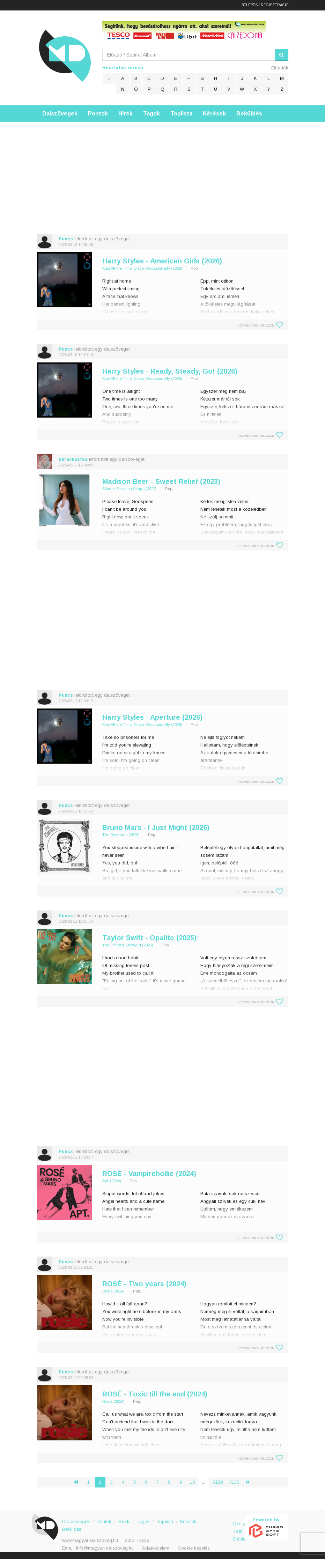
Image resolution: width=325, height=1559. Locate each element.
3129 (218, 1482)
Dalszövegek (59, 114)
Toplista (181, 114)
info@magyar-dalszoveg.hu (105, 1548)
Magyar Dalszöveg (65, 55)
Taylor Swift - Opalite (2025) (149, 938)
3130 (234, 1482)
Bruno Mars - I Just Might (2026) (155, 827)
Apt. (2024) (111, 1181)
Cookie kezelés (194, 1548)
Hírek (125, 114)
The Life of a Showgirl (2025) (127, 945)
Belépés (250, 5)
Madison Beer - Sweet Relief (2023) (161, 481)
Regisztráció (274, 5)
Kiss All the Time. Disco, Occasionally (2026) (142, 268)
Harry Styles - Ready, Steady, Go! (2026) (169, 371)
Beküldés (249, 114)
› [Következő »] (250, 1482)
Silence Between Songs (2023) (129, 489)
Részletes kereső (122, 67)
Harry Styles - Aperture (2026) (152, 717)
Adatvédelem (155, 1548)
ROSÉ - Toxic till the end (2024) (154, 1394)
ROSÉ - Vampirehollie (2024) (149, 1173)
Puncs (66, 238)
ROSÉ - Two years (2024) (144, 1284)
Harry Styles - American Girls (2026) (162, 261)
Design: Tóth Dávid (239, 1527)
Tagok (151, 114)
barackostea (73, 459)
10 (192, 1482)
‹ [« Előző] (78, 1482)
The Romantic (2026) (121, 835)
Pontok (98, 114)
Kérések (214, 114)
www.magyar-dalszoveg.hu (90, 1540)
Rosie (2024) (113, 1291)
